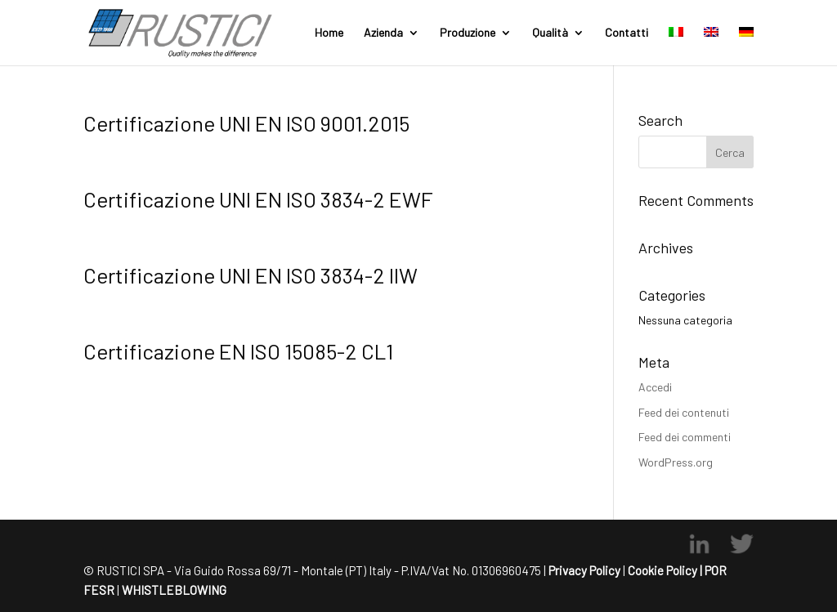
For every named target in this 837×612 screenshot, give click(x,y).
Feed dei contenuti (683, 412)
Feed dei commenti (684, 437)
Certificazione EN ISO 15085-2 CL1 (238, 351)
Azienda (383, 33)
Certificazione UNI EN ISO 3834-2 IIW (250, 275)
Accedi (655, 387)
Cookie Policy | (665, 570)
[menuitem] (676, 46)
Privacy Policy (584, 570)
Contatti (626, 33)
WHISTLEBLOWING (172, 590)
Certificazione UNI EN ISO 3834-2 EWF (258, 199)
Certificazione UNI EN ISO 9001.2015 (246, 123)
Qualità (550, 33)
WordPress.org (675, 462)
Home (329, 33)
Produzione (467, 33)
